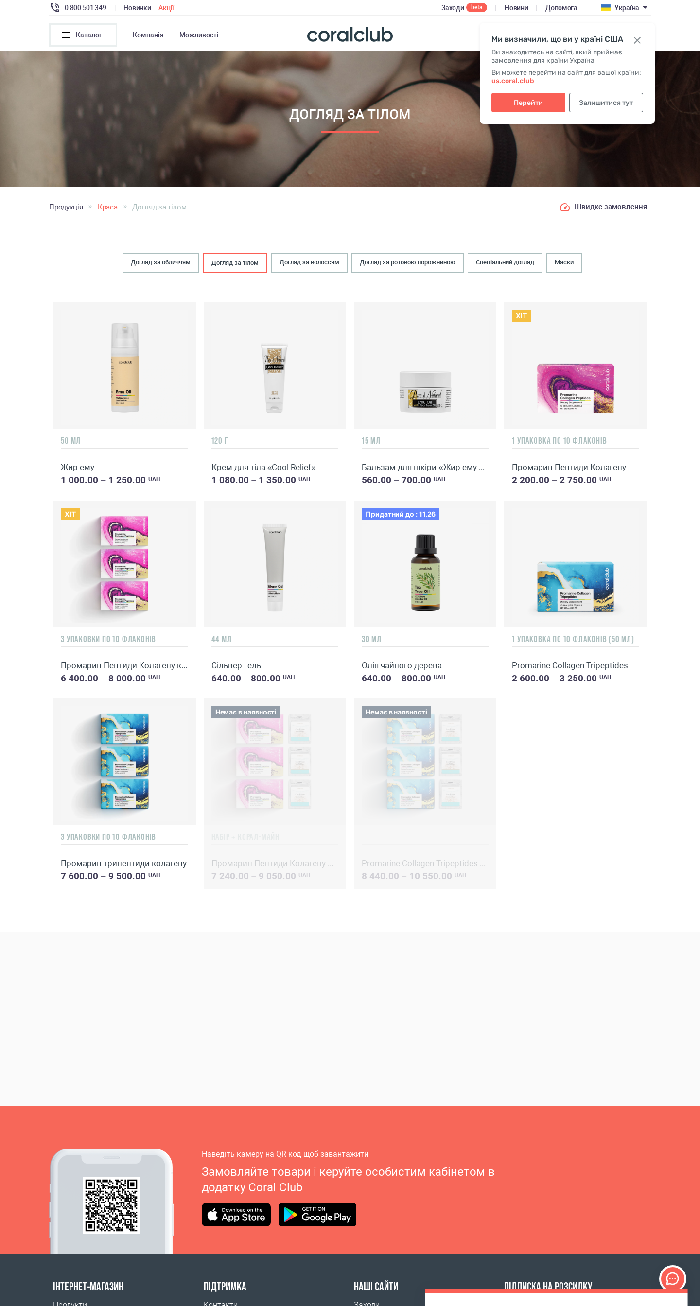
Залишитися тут (606, 103)
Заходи (452, 7)
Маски (564, 262)
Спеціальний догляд (505, 262)
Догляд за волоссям (309, 262)
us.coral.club (512, 81)
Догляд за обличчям (161, 262)
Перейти (528, 103)
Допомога (561, 8)
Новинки (137, 7)
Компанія (148, 35)
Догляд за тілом (235, 262)
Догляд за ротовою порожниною (407, 262)
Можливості (199, 35)
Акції (166, 7)
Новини (516, 7)
